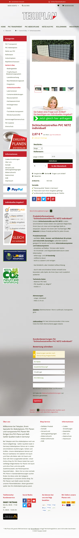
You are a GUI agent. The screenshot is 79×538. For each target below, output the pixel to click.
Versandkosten (35, 529)
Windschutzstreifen (13, 115)
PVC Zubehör (9, 123)
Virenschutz (9, 126)
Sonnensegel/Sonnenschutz (14, 119)
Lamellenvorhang (13, 77)
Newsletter (66, 431)
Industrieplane (10, 58)
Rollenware (9, 55)
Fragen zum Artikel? (58, 174)
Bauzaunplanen (12, 98)
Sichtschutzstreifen (14, 88)
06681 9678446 (10, 502)
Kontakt (7, 165)
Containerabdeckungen (15, 94)
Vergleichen (37, 174)
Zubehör (34, 410)
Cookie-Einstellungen (12, 159)
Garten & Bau (10, 65)
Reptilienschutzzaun (12, 62)
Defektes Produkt (47, 426)
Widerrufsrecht (10, 172)
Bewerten (36, 176)
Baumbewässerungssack (15, 81)
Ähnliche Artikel (44, 410)
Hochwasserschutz (13, 101)
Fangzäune (11, 84)
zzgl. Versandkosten (55, 135)
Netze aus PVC (10, 51)
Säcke (9, 108)
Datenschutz (9, 175)
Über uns (8, 162)
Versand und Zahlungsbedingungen (13, 169)
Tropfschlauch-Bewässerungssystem (13, 73)
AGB (6, 178)
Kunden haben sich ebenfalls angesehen (44, 412)
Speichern (37, 401)
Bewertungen (45, 211)
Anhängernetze (12, 105)
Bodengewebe (12, 69)
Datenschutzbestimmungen (51, 393)
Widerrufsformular (47, 439)
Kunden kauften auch (57, 410)
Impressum (9, 181)
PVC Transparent (11, 44)
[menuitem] (4, 6)
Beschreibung (34, 211)
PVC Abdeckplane (11, 48)
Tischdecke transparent (15, 111)
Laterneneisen (12, 91)
